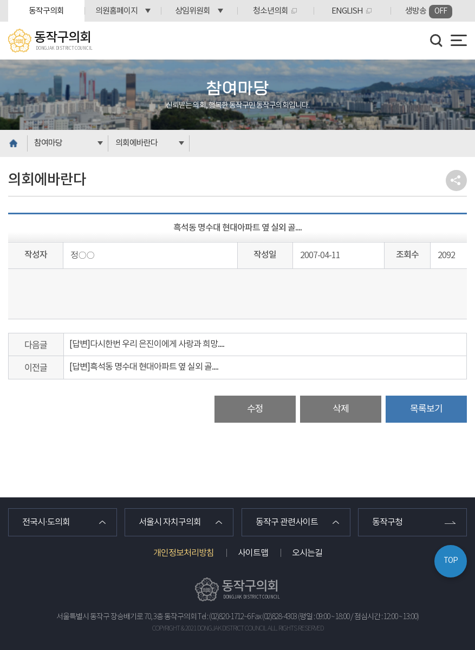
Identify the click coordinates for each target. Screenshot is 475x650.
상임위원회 (192, 11)
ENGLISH (347, 11)
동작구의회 (46, 11)
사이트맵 (253, 553)
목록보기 (426, 409)
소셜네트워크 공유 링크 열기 (456, 180)
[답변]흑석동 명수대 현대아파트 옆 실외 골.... (143, 367)
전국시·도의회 (46, 522)
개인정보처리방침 (183, 553)
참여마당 (48, 143)
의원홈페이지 (116, 11)
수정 (255, 409)
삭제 (341, 409)
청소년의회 (270, 11)
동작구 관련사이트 (287, 522)
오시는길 (307, 553)
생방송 (428, 11)
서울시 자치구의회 (170, 522)
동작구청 (387, 522)
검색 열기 (436, 40)
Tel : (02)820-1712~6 (224, 617)
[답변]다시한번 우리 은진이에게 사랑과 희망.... (146, 344)
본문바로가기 (0, 0)
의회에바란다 (136, 143)
